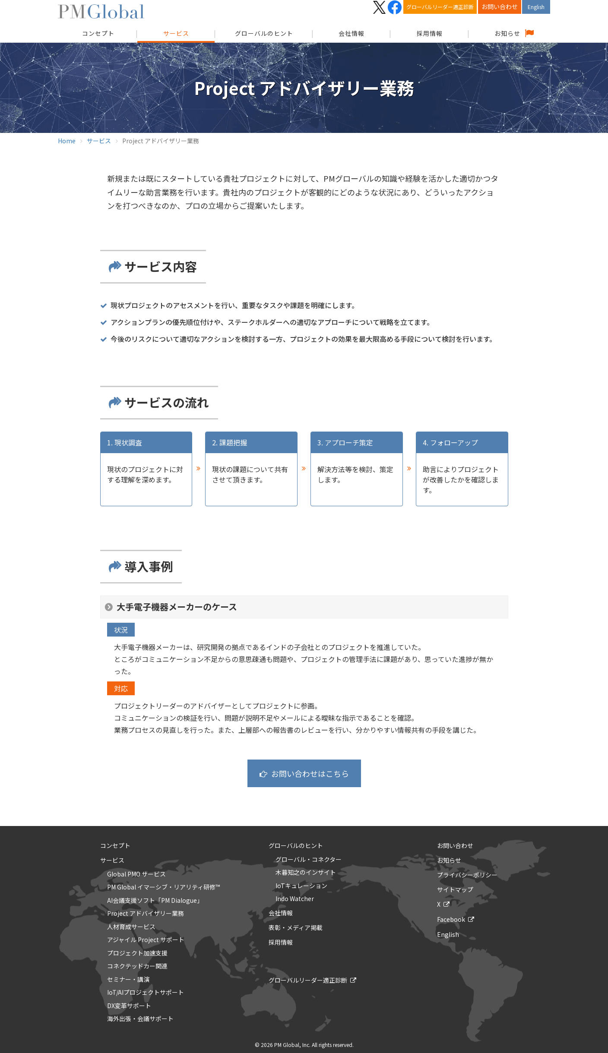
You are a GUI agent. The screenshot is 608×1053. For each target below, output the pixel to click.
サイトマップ (455, 889)
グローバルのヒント (264, 33)
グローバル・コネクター (309, 860)
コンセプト (115, 845)
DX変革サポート (129, 1006)
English (536, 6)
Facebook (451, 919)
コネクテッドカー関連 (137, 966)
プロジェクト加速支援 (137, 953)
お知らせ (507, 33)
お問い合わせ (499, 6)
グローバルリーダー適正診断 (440, 6)
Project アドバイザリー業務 (145, 913)
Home (67, 140)
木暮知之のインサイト (306, 872)
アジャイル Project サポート (145, 940)
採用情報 (430, 33)
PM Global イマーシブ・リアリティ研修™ (163, 887)
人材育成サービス (131, 927)
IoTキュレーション (301, 886)
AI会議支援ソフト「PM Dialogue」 (155, 901)
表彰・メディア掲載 (296, 927)
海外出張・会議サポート (140, 1019)
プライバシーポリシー (467, 874)
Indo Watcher (295, 899)
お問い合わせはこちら (310, 773)
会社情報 (351, 33)
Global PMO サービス (136, 874)
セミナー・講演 (128, 980)
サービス (176, 33)
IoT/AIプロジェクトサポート (145, 992)
